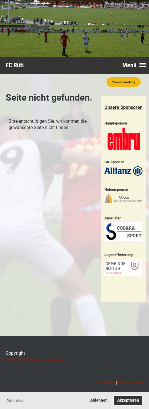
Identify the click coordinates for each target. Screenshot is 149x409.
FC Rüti (15, 65)
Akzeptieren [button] (128, 400)
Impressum (103, 382)
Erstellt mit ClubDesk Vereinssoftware (36, 360)
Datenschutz (130, 382)
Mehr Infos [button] (15, 400)
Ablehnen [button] (99, 400)
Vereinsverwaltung (123, 82)
